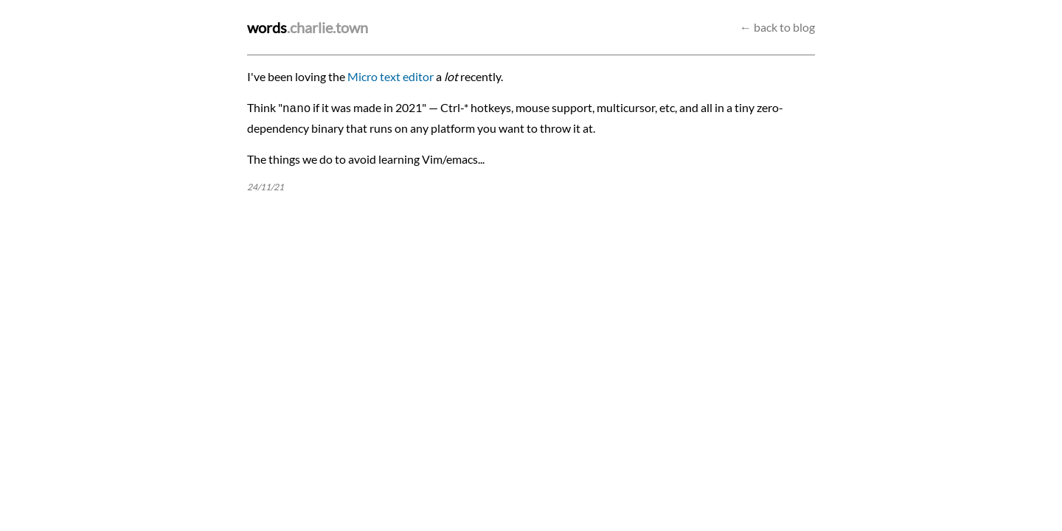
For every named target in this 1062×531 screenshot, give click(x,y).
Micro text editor (390, 76)
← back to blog (777, 27)
